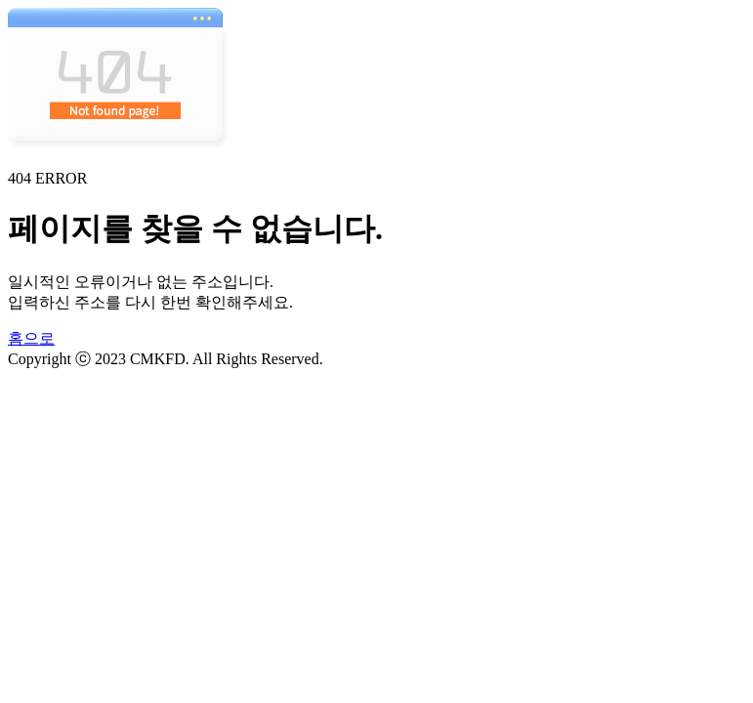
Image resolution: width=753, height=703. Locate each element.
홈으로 (31, 338)
